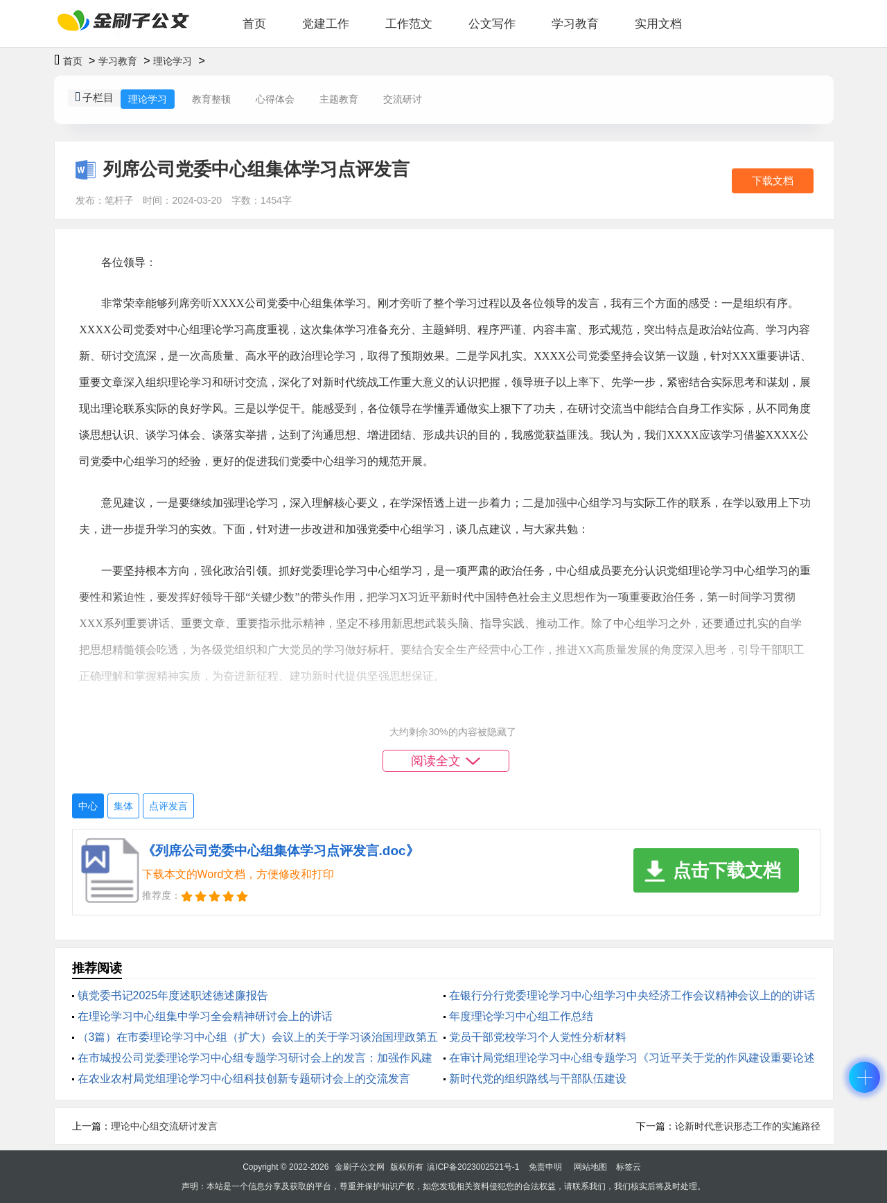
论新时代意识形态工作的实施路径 (747, 1126)
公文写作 (492, 23)
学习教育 (575, 23)
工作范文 (408, 23)
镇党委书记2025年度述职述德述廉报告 (173, 995)
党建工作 (325, 23)
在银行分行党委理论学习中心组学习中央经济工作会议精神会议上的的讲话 (632, 995)
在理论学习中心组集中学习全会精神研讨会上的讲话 (205, 1016)
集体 (123, 805)
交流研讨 (402, 99)
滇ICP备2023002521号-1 (473, 1167)
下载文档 (772, 180)
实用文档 (658, 23)
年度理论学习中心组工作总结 (521, 1016)
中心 (88, 805)
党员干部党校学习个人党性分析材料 (537, 1037)
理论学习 (172, 61)
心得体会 (275, 99)
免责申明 (545, 1167)
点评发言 (168, 805)
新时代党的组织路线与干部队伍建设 (537, 1079)
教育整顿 (211, 99)
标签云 (628, 1167)
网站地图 (590, 1167)
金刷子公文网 (360, 1167)
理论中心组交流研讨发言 (164, 1126)
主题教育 (338, 99)
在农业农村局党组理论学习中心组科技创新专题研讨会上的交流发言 (244, 1079)
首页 (254, 23)
